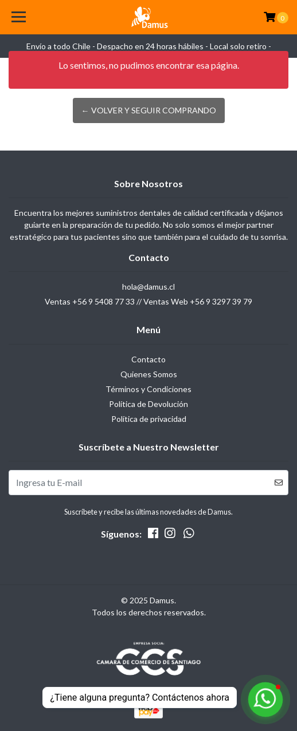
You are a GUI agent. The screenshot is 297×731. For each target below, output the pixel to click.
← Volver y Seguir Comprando (148, 110)
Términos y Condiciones (148, 389)
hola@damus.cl (148, 286)
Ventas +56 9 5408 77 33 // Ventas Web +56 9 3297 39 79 (148, 301)
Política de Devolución (148, 404)
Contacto (148, 359)
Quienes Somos (148, 374)
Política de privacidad (148, 419)
